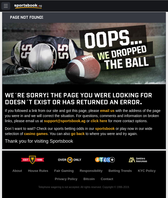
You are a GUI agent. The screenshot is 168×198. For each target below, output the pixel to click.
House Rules (38, 171)
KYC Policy (146, 171)
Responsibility (91, 171)
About (17, 171)
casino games (36, 134)
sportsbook (105, 129)
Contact (107, 179)
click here (99, 121)
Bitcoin (89, 179)
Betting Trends (120, 171)
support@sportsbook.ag (65, 121)
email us (107, 111)
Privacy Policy (66, 179)
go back (78, 134)
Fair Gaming (64, 171)
